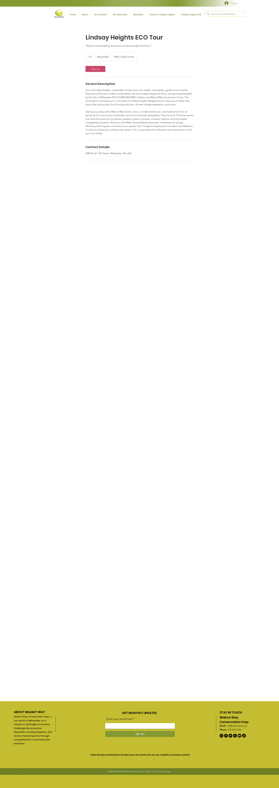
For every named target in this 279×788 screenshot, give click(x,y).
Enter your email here (119, 719)
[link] (95, 69)
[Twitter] (230, 736)
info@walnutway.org (237, 725)
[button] (100, 14)
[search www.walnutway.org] (225, 14)
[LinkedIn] (235, 736)
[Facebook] (226, 736)
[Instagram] (221, 736)
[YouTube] (239, 736)
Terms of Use (151, 771)
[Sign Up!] (140, 734)
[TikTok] (244, 736)
